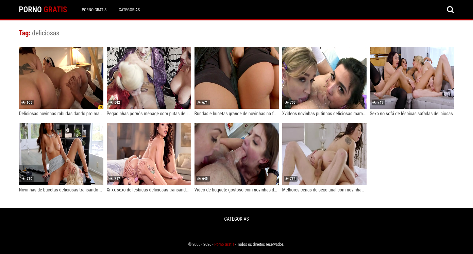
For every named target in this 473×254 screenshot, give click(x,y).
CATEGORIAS (129, 9)
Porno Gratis (94, 9)
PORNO (43, 9)
